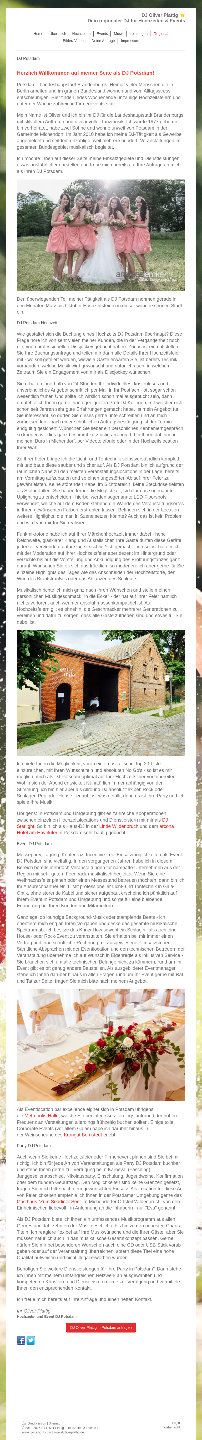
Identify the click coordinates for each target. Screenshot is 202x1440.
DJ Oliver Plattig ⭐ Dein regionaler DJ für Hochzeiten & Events (136, 18)
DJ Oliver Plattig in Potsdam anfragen (101, 1327)
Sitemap (54, 1423)
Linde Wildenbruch (118, 826)
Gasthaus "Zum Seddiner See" (49, 1201)
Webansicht (172, 1427)
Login (176, 1423)
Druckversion (34, 1423)
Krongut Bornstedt (83, 1134)
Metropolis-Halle (41, 1115)
